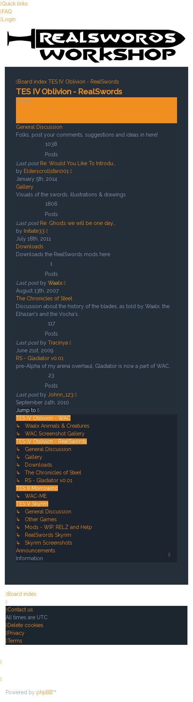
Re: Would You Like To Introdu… (78, 163)
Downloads (29, 246)
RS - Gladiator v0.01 (39, 358)
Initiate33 (34, 231)
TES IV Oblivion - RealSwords (69, 91)
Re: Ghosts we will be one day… (77, 223)
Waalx (55, 283)
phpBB (44, 692)
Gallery (24, 187)
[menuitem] (6, 11)
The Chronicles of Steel (44, 298)
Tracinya (58, 343)
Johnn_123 (60, 395)
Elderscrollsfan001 (46, 171)
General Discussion (39, 127)
